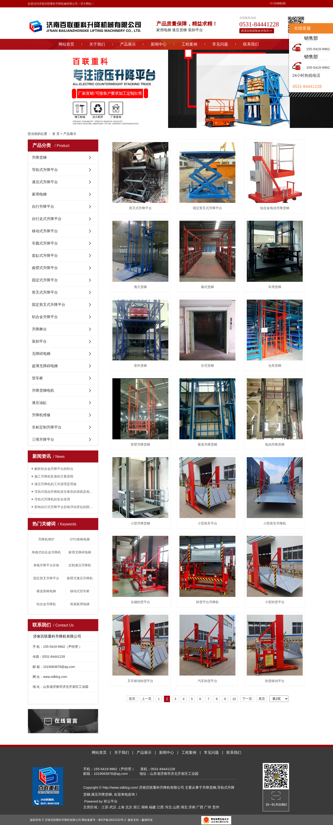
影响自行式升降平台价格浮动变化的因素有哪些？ (64, 507)
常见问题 (220, 44)
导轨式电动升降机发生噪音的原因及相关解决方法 (64, 491)
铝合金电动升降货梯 (274, 208)
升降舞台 (39, 329)
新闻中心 (158, 44)
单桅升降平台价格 (46, 565)
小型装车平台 (207, 523)
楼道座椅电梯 (46, 591)
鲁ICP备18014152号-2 (112, 820)
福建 (152, 807)
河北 (168, 807)
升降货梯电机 (43, 390)
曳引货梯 (140, 287)
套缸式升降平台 (45, 255)
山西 (176, 807)
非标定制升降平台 (47, 427)
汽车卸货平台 (207, 681)
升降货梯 (39, 157)
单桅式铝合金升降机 (46, 552)
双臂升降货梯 (140, 444)
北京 (128, 807)
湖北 (184, 807)
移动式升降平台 (45, 231)
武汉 (112, 807)
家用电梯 (39, 194)
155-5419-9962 (318, 49)
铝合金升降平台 (45, 317)
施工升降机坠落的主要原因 (53, 476)
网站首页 (66, 44)
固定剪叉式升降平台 (48, 305)
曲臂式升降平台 (45, 268)
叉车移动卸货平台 (140, 681)
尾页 (262, 699)
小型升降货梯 (140, 523)
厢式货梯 (207, 287)
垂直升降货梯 (207, 444)
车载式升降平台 (45, 243)
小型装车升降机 (274, 523)
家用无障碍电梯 (79, 552)
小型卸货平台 (274, 602)
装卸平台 (39, 341)
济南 (191, 807)
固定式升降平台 (45, 280)
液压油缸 (39, 403)
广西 (199, 807)
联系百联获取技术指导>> (256, 30)
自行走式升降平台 (47, 219)
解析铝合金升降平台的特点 (53, 469)
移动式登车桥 (79, 591)
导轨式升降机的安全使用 (52, 499)
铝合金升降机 (46, 604)
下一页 (247, 699)
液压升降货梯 (101, 794)
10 (234, 699)
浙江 (136, 807)
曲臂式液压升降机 (80, 578)
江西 (160, 807)
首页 (132, 699)
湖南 (144, 807)
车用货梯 (274, 287)
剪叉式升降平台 (45, 292)
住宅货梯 (207, 365)
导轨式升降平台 (45, 170)
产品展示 (128, 44)
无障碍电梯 (41, 354)
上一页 (146, 699)
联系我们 (251, 44)
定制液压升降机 (79, 565)
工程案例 (189, 44)
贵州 (215, 807)
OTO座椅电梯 (80, 539)
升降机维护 (46, 539)
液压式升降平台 (45, 182)
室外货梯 (140, 365)
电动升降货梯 (274, 444)
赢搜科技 (147, 820)
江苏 (105, 807)
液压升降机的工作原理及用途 (55, 484)
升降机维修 (41, 415)
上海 (120, 807)
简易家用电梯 (79, 604)
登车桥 (37, 378)
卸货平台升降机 (207, 602)
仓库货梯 (274, 365)
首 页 (56, 134)
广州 (207, 807)
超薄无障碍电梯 (45, 366)
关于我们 (97, 44)
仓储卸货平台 (140, 602)
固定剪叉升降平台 (46, 578)
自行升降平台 (43, 206)
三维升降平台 (43, 439)
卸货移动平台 (274, 681)
